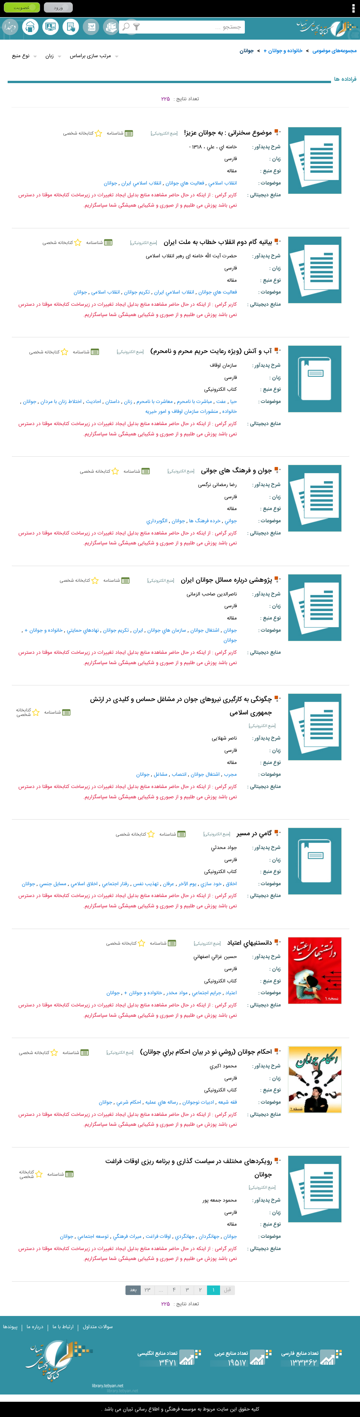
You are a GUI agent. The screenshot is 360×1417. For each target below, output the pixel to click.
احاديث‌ (93, 402)
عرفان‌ (168, 884)
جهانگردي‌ (184, 1236)
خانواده (229, 412)
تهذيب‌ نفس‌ (146, 884)
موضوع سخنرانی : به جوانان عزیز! (228, 133)
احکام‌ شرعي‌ (128, 1102)
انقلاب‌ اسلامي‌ (222, 183)
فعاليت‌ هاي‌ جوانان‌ (185, 183)
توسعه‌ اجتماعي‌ (93, 1236)
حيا (233, 402)
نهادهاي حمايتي (83, 630)
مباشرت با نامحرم (194, 402)
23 (148, 1290)
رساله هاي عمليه (161, 1102)
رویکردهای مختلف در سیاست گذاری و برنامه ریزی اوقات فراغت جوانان (188, 1168)
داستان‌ (112, 402)
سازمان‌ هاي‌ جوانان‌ (166, 630)
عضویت (22, 7)
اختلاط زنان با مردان (61, 402)
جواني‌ (231, 521)
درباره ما (35, 1327)
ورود (58, 7)
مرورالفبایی (91, 27)
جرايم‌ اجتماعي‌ (206, 993)
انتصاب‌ (179, 774)
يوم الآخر (187, 884)
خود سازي (211, 884)
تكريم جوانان (137, 292)
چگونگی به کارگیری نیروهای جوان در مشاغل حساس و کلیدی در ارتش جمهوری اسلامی (181, 706)
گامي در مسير (254, 833)
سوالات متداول (98, 1327)
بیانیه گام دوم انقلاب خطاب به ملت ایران (218, 242)
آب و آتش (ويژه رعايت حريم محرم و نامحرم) (211, 351)
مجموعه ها (111, 27)
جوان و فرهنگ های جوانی (236, 471)
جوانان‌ (230, 630)
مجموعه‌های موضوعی (334, 51)
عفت (221, 402)
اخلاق (231, 884)
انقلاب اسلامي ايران (141, 183)
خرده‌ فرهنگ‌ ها (204, 521)
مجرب (230, 774)
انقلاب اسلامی (105, 292)
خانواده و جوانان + (283, 51)
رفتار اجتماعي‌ (115, 884)
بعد (133, 1290)
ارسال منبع (30, 27)
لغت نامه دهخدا (10, 27)
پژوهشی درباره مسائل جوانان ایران (226, 580)
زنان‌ (128, 402)
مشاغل (160, 774)
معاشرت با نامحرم (155, 402)
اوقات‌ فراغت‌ (158, 1236)
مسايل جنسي (52, 884)
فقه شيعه (227, 1102)
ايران (138, 630)
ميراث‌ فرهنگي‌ (127, 1236)
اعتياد (231, 993)
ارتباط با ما (63, 1327)
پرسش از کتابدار (50, 27)
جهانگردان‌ (209, 1236)
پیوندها (10, 1327)
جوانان (246, 51)
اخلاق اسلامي (84, 884)
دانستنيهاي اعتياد (249, 943)
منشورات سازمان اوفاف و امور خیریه (181, 412)
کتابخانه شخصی (71, 27)
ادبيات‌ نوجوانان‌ (198, 1102)
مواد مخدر (177, 993)
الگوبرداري (156, 521)
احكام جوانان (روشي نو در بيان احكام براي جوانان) (206, 1052)
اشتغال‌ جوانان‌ (204, 630)
